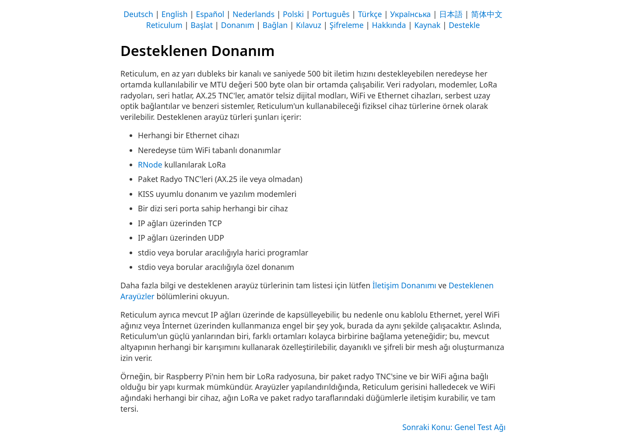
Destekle (464, 25)
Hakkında (389, 25)
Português (331, 14)
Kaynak (427, 25)
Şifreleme (347, 25)
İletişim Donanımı (404, 285)
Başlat (201, 25)
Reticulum (164, 25)
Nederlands (253, 14)
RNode (150, 164)
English (175, 14)
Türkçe (370, 14)
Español (210, 14)
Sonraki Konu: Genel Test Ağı (454, 427)
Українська (410, 14)
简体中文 (487, 14)
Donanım (237, 25)
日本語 (451, 14)
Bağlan (275, 25)
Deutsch (138, 14)
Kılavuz (308, 25)
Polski (293, 14)
